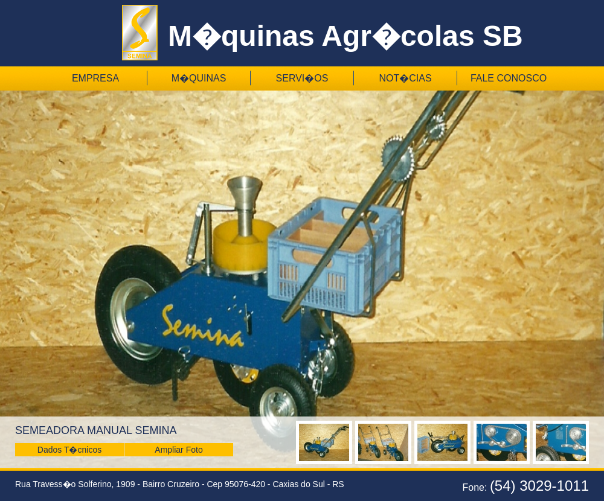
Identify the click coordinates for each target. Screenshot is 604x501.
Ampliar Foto (178, 450)
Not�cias (405, 78)
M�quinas (199, 78)
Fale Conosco (509, 78)
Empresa (95, 78)
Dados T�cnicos (69, 450)
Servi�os (302, 78)
